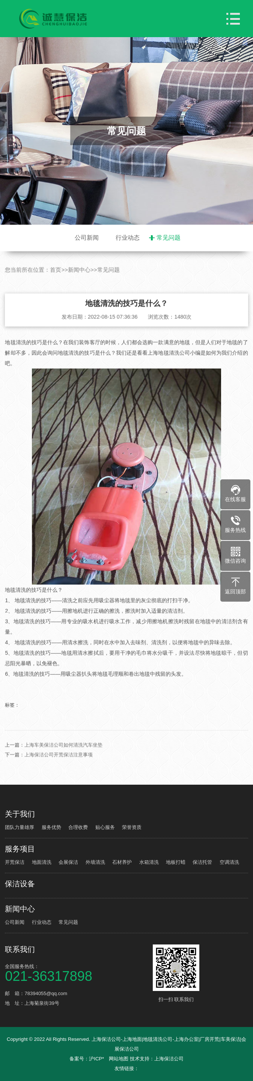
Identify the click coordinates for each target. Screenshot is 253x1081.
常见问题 (169, 237)
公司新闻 (87, 237)
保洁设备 (20, 884)
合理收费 (78, 827)
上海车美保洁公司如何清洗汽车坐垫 (63, 757)
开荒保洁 (14, 862)
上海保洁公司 (169, 1058)
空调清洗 (229, 862)
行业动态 (128, 237)
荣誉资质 (132, 827)
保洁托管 (202, 862)
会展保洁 (68, 862)
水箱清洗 (149, 862)
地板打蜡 (175, 862)
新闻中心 (79, 282)
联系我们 (20, 949)
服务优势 (51, 827)
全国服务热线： (78, 972)
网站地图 (118, 1058)
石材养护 (122, 862)
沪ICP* (96, 1058)
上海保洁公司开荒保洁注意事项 (58, 766)
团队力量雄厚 (19, 827)
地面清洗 (41, 862)
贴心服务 (105, 827)
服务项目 (20, 849)
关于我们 (20, 814)
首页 (55, 282)
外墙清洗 (95, 862)
